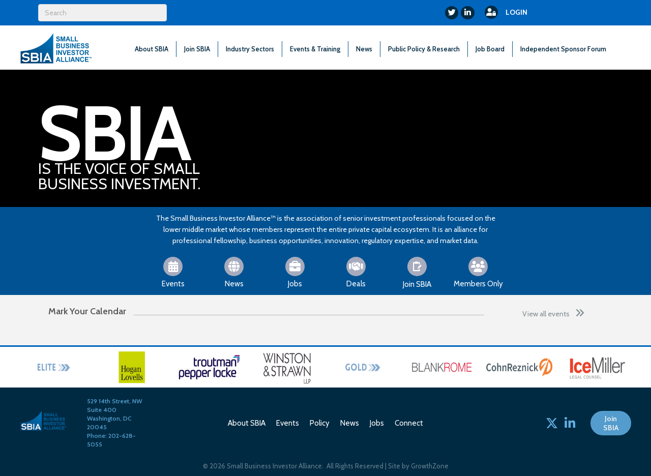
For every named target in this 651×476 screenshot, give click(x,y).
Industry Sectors (250, 49)
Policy (320, 423)
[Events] (173, 271)
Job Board (490, 49)
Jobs (377, 423)
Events (287, 423)
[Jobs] (295, 271)
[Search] (102, 12)
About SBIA (151, 49)
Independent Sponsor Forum (563, 49)
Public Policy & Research (424, 49)
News (364, 49)
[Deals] (356, 271)
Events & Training (315, 49)
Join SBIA (197, 49)
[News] (234, 271)
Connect (409, 423)
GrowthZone (430, 466)
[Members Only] (478, 271)
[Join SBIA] (417, 272)
